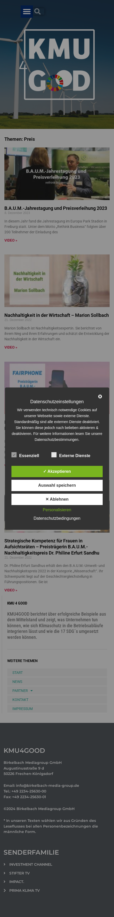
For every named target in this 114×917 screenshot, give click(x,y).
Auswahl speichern (57, 485)
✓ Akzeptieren (57, 471)
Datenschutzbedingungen (57, 518)
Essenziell (25, 455)
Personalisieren (57, 510)
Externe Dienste (70, 455)
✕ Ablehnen (57, 499)
